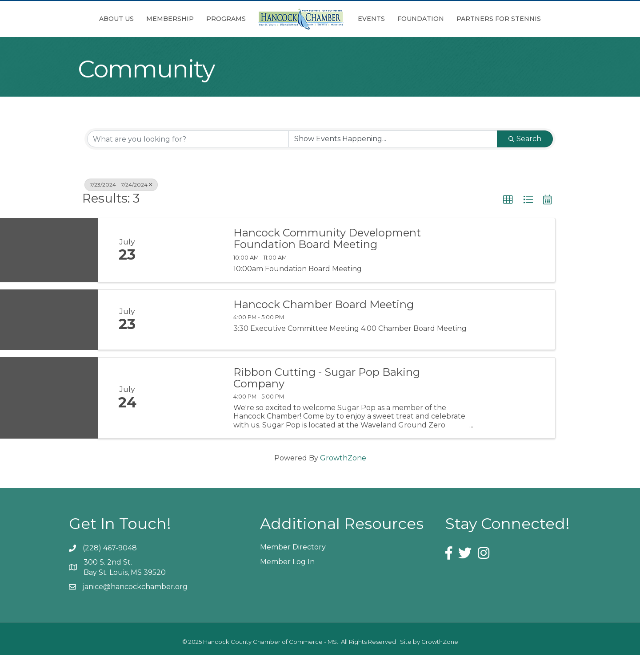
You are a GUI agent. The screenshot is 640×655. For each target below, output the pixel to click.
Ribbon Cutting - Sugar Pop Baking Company (326, 378)
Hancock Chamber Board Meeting (323, 304)
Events (371, 19)
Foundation (420, 19)
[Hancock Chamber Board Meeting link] (190, 319)
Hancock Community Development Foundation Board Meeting (327, 239)
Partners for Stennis (498, 19)
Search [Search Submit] (524, 138)
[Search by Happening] (392, 138)
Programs (226, 19)
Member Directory (293, 547)
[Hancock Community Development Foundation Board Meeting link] (190, 250)
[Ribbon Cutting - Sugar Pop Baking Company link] (190, 398)
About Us (116, 19)
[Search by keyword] (188, 138)
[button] (508, 200)
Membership (170, 19)
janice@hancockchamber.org (135, 586)
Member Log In (287, 561)
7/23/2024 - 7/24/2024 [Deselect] (121, 184)
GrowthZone (343, 458)
